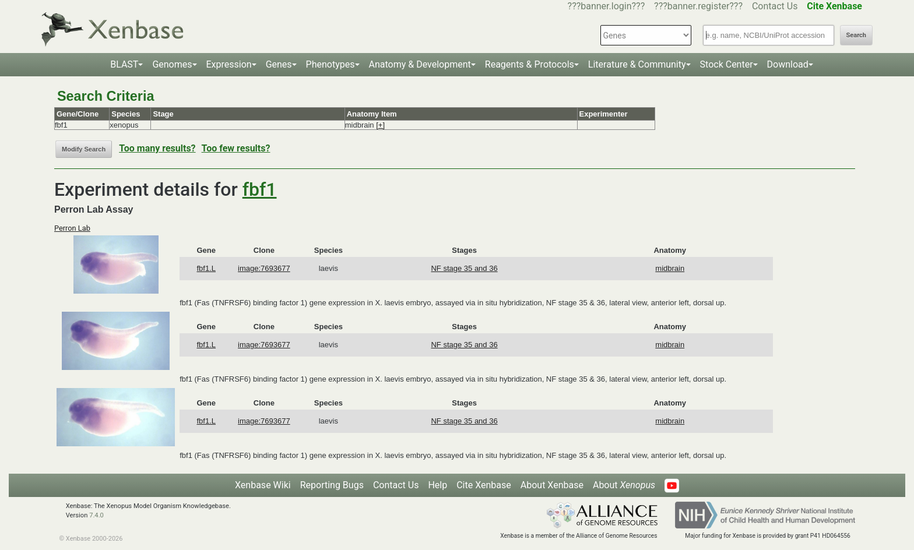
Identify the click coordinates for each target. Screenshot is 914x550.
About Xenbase (552, 485)
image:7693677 (264, 268)
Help (437, 485)
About (624, 485)
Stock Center (726, 64)
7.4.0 (96, 515)
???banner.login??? (606, 6)
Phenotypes (330, 64)
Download (787, 64)
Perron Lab (72, 228)
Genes (279, 64)
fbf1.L (206, 268)
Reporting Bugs (332, 485)
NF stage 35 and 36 (464, 268)
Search (856, 35)
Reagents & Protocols (529, 64)
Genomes (172, 64)
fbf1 (259, 189)
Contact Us (775, 6)
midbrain (669, 268)
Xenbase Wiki (263, 485)
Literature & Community (637, 64)
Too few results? (236, 148)
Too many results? (157, 148)
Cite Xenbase (483, 485)
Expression (229, 64)
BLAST (124, 64)
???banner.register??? (698, 6)
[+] (380, 125)
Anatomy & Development (420, 64)
